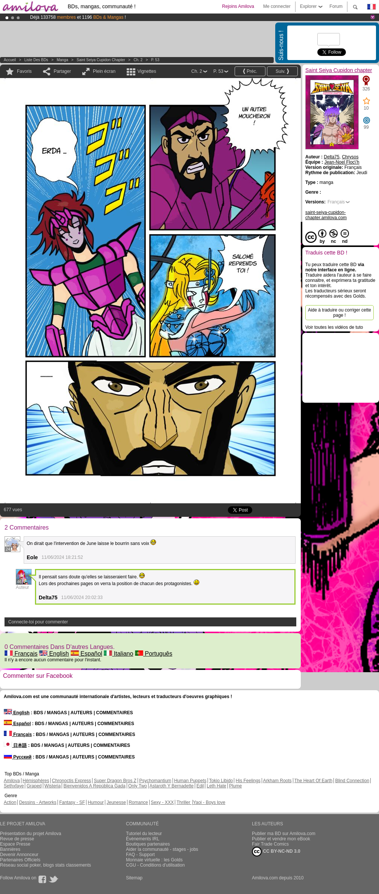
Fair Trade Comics (270, 844)
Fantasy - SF (72, 802)
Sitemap (134, 877)
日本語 (15, 745)
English (54, 653)
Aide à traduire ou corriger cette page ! (339, 312)
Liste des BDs (36, 60)
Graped (34, 786)
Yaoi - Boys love (209, 802)
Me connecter (277, 6)
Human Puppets (190, 780)
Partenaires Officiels (20, 859)
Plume (235, 786)
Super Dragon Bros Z (115, 780)
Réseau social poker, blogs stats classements (45, 865)
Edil (200, 786)
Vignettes (146, 71)
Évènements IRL (142, 838)
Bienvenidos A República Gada (95, 786)
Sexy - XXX (162, 802)
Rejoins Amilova (238, 6)
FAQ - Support (140, 854)
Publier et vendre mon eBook (281, 838)
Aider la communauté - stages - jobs (162, 849)
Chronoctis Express (71, 780)
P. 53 (155, 60)
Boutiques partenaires (148, 844)
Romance (138, 802)
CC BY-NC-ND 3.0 (276, 851)
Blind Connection (352, 780)
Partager (62, 71)
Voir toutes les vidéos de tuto (334, 327)
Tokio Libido (221, 780)
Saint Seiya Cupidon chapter (101, 60)
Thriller (183, 802)
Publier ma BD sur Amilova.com (283, 833)
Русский (18, 757)
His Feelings (248, 780)
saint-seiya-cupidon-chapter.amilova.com (326, 215)
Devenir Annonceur (19, 854)
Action (10, 802)
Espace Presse (15, 844)
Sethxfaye (14, 786)
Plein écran (104, 71)
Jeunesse (116, 802)
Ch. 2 (138, 60)
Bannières (10, 849)
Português (153, 653)
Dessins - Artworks (37, 802)
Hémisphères (36, 780)
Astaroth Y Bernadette (171, 786)
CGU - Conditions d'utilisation (155, 865)
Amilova (12, 780)
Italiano (118, 653)
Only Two (137, 786)
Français (21, 653)
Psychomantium (155, 780)
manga (62, 60)
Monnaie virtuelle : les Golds (154, 859)
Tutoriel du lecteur (144, 833)
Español (86, 653)
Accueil (10, 60)
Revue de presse (17, 838)
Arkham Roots (277, 780)
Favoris (24, 71)
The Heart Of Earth (313, 780)
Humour (96, 802)
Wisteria (52, 786)
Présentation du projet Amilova (30, 833)
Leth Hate (216, 786)
